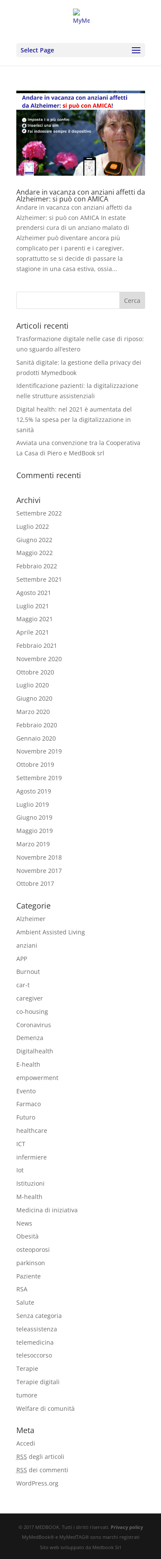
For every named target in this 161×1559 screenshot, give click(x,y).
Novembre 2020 (39, 659)
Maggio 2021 (34, 619)
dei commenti (42, 1470)
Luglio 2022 (32, 526)
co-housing (32, 1011)
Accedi (25, 1443)
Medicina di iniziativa (47, 1210)
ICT (20, 1144)
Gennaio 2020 (36, 738)
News (24, 1223)
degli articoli (40, 1456)
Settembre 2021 (39, 579)
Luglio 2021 (32, 606)
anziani (26, 945)
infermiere (31, 1157)
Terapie (27, 1368)
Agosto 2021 (33, 593)
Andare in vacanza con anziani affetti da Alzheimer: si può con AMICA (80, 195)
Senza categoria (39, 1316)
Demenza (29, 1038)
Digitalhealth (34, 1051)
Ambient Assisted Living (50, 932)
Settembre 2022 (39, 513)
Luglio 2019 (32, 804)
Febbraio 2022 (36, 566)
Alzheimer (31, 919)
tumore (26, 1395)
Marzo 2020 (33, 712)
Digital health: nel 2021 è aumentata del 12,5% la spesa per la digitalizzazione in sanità (74, 419)
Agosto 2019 (33, 791)
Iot (20, 1170)
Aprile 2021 (32, 632)
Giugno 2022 (34, 540)
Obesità (27, 1236)
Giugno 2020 (34, 698)
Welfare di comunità (45, 1408)
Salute (25, 1302)
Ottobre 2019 (35, 764)
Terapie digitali (38, 1382)
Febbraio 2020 (36, 725)
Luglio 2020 (32, 685)
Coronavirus (33, 1025)
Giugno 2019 (34, 817)
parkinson (30, 1263)
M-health (29, 1197)
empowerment (37, 1078)
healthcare (31, 1130)
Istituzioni (30, 1183)
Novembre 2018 (39, 857)
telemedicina (35, 1342)
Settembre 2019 (39, 778)
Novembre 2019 (39, 751)
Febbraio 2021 (36, 645)
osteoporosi (33, 1249)
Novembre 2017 (39, 870)
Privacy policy (127, 1527)
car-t (23, 985)
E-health (28, 1064)
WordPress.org (37, 1483)
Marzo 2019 (33, 844)
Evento (26, 1091)
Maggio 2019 (34, 831)
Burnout (28, 971)
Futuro (25, 1117)
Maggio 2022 (34, 553)
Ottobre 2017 (35, 883)
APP (21, 959)
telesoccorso (34, 1355)
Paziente (28, 1276)
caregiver (29, 998)
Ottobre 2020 (35, 672)
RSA (21, 1289)
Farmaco (28, 1104)
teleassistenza (36, 1329)
